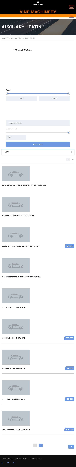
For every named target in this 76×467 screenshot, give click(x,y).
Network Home (38, 4)
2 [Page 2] (40, 445)
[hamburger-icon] (71, 7)
